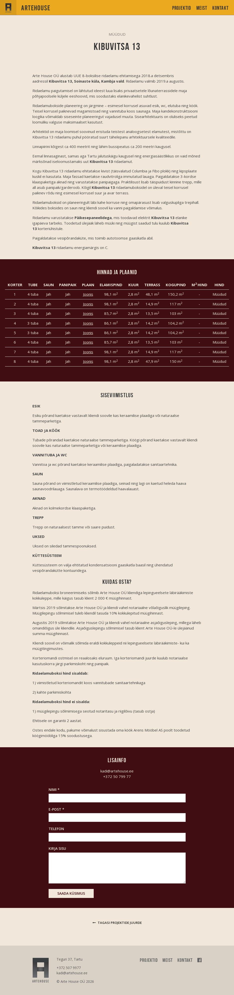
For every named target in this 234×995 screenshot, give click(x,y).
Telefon (56, 828)
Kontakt (220, 8)
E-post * (56, 809)
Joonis (88, 294)
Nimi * (54, 789)
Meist (201, 8)
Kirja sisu (57, 848)
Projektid (181, 8)
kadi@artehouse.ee (117, 770)
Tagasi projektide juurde (117, 922)
